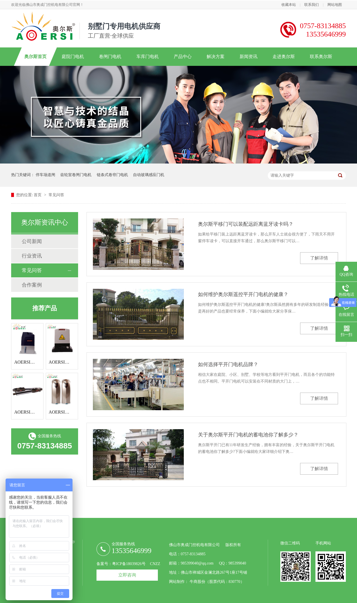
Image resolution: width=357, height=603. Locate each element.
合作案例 (32, 285)
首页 (38, 195)
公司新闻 (32, 241)
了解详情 (319, 258)
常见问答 (56, 195)
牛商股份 (197, 582)
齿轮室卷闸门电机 (75, 175)
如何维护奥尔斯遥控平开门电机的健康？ (243, 294)
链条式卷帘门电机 (112, 175)
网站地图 (334, 5)
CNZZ (155, 564)
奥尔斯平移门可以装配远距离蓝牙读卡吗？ (245, 224)
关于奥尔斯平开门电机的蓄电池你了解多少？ (248, 435)
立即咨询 (127, 575)
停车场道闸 (45, 175)
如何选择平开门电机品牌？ (228, 364)
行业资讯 (32, 256)
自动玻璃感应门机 (148, 175)
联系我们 (311, 5)
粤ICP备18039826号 (129, 564)
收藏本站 (288, 5)
